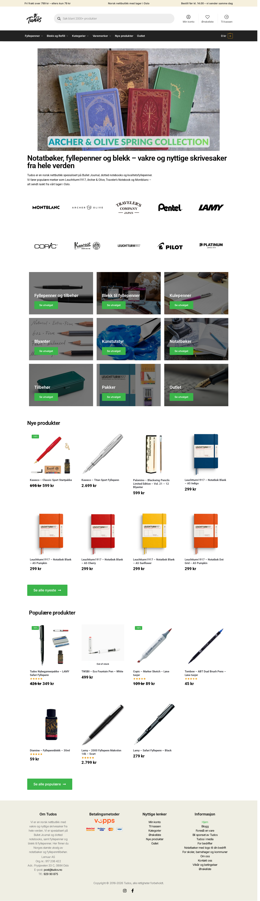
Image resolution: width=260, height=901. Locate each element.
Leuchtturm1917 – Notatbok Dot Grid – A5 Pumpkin (204, 561)
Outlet (154, 843)
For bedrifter (205, 843)
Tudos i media (205, 839)
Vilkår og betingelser (205, 864)
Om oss (205, 856)
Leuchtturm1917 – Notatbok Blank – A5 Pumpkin (50, 561)
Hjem (205, 822)
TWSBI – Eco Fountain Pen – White (102, 671)
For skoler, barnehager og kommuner (204, 852)
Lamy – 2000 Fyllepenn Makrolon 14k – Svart (101, 752)
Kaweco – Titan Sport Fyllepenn (100, 480)
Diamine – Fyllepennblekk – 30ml (50, 750)
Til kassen (226, 18)
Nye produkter (155, 839)
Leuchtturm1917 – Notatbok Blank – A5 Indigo (205, 481)
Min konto (188, 18)
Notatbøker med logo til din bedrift (205, 847)
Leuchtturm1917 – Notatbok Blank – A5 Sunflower (154, 561)
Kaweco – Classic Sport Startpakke (51, 480)
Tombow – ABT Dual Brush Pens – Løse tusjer (205, 673)
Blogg (205, 826)
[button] (227, 36)
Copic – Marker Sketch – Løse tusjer (151, 673)
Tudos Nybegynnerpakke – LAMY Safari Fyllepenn (49, 673)
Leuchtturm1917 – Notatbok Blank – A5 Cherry (102, 561)
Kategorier (154, 830)
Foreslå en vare (205, 830)
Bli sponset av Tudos (205, 835)
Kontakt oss (205, 860)
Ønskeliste (207, 18)
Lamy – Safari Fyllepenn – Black (152, 750)
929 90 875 (51, 874)
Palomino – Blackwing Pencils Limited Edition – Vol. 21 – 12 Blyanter (151, 484)
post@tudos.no (53, 869)
